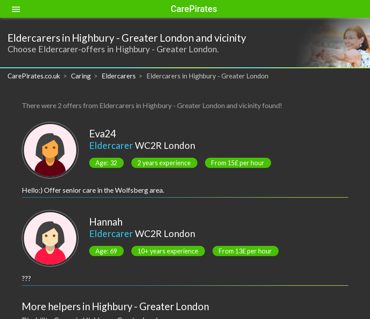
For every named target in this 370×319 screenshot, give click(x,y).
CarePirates (194, 9)
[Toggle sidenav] (16, 9)
